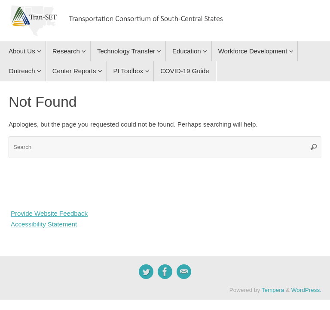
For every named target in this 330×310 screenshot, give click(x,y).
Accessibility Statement (44, 224)
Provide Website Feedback (49, 213)
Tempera (273, 290)
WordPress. (306, 290)
